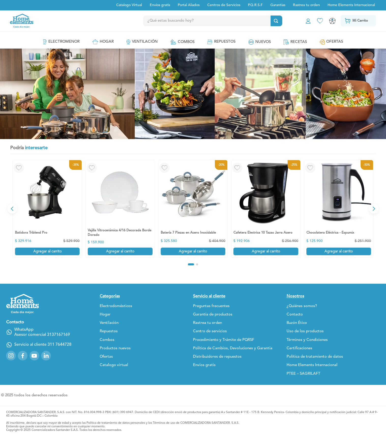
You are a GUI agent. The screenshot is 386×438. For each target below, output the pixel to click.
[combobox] (223, 21)
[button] (191, 264)
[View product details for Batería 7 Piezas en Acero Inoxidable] (193, 208)
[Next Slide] (374, 209)
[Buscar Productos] (276, 21)
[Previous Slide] (12, 209)
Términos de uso (164, 423)
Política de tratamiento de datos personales (115, 423)
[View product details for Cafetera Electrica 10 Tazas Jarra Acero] (265, 208)
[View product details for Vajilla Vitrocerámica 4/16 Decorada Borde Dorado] (120, 208)
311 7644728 (59, 341)
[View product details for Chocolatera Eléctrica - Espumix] (338, 208)
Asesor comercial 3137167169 (42, 331)
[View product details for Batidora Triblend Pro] (47, 208)
